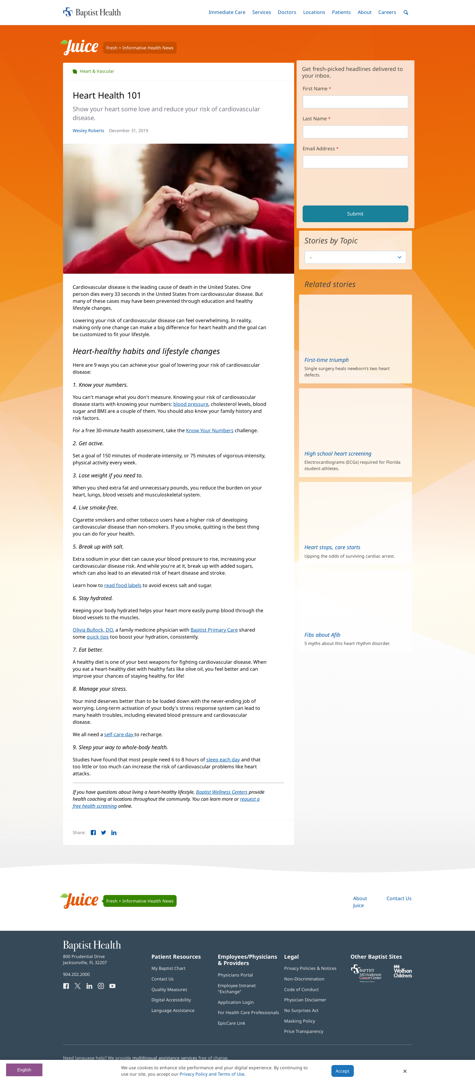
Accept (342, 1071)
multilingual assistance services (164, 1058)
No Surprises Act (301, 1010)
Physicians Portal (235, 975)
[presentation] (349, 187)
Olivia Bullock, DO (93, 629)
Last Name (315, 118)
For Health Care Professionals (248, 1012)
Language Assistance (172, 1010)
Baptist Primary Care (214, 629)
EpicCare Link (231, 1023)
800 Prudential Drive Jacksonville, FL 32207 (85, 959)
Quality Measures (169, 989)
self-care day (119, 734)
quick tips (98, 636)
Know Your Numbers (210, 430)
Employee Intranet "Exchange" (237, 988)
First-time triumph (326, 359)
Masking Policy (299, 1021)
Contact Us (399, 898)
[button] (227, 12)
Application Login (236, 1002)
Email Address (319, 148)
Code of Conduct (301, 989)
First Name (315, 88)
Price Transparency (303, 1031)
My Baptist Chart (168, 968)
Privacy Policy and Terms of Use (212, 1074)
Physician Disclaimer (305, 1000)
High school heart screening (337, 453)
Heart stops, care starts (332, 547)
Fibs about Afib (322, 634)
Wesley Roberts (88, 130)
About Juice (360, 902)
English (24, 1069)
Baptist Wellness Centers (221, 792)
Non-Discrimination (304, 979)
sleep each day (223, 759)
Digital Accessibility (171, 1000)
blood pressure (190, 404)
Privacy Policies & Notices (310, 968)
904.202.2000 (76, 974)
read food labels (122, 585)
